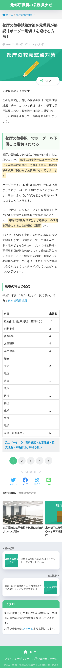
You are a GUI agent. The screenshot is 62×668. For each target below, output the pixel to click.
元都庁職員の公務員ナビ (31, 5)
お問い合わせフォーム (44, 658)
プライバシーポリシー (17, 658)
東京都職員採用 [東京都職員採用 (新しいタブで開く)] (17, 300)
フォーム (28, 628)
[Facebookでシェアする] (25, 481)
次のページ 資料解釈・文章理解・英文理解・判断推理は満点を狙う (29, 445)
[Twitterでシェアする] (13, 481)
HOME (31, 652)
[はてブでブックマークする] (37, 481)
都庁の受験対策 (27, 492)
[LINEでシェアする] (48, 481)
